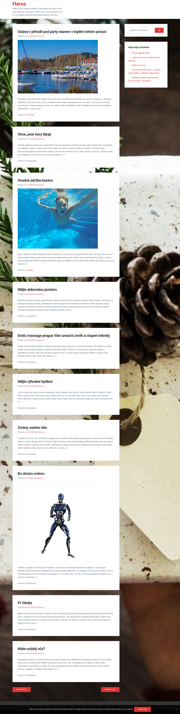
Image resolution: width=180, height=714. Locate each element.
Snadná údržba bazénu (37, 180)
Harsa (19, 3)
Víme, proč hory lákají (36, 134)
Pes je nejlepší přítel (141, 53)
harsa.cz (41, 36)
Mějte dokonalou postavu (39, 289)
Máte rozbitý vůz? (32, 653)
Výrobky (29, 270)
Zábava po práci (139, 65)
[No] (177, 710)
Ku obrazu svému (32, 478)
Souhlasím (142, 709)
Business (30, 115)
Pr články (25, 607)
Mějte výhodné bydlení (36, 386)
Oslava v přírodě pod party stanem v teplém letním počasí (66, 31)
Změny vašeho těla (33, 432)
